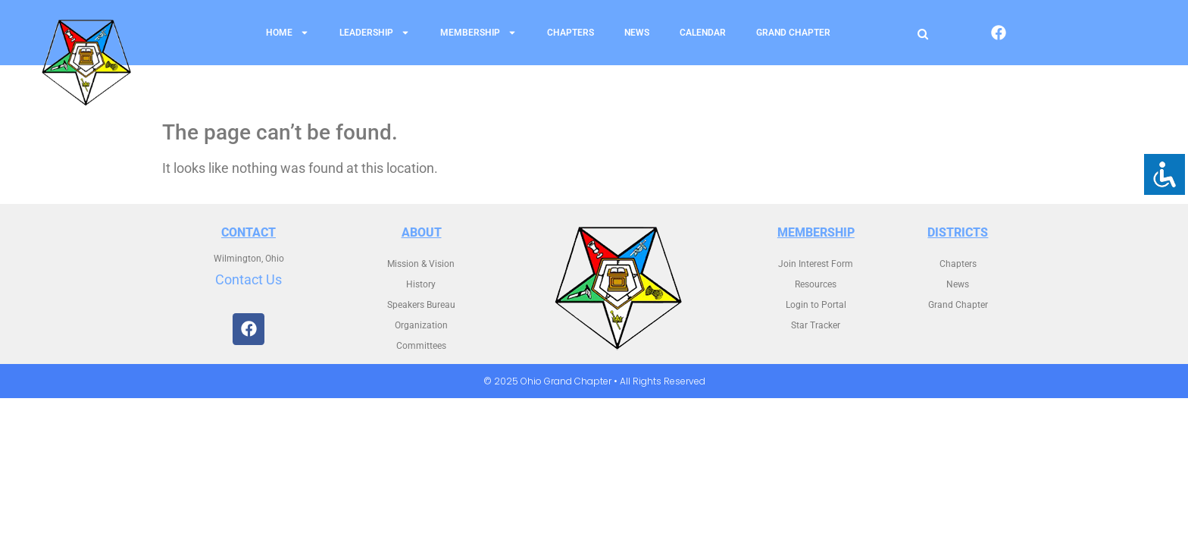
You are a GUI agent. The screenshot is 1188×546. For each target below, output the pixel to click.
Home (287, 32)
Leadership (374, 32)
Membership (478, 32)
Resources (815, 284)
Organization (421, 325)
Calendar (703, 32)
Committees (421, 345)
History (421, 284)
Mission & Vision (421, 264)
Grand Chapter (793, 32)
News (636, 32)
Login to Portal (816, 305)
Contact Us (248, 279)
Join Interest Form (815, 264)
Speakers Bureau (421, 305)
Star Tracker (815, 325)
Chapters (570, 32)
